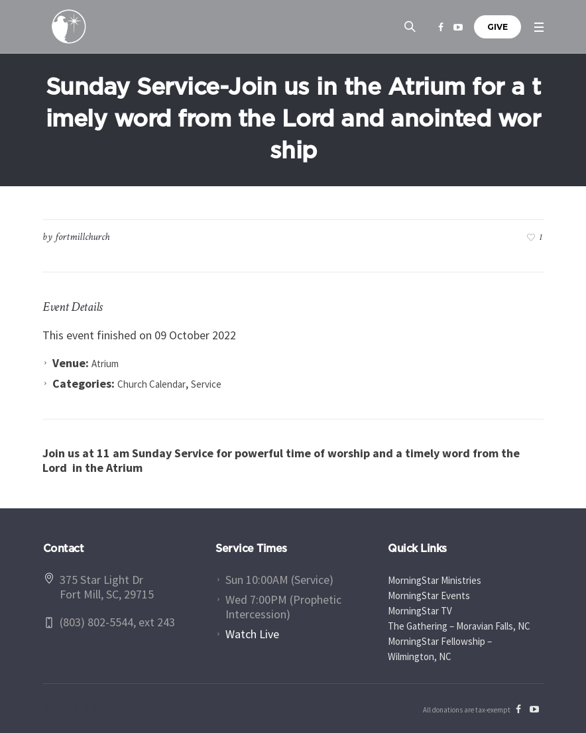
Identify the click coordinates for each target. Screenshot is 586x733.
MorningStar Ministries (434, 580)
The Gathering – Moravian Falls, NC (459, 626)
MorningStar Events (429, 595)
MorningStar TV (420, 610)
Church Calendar (151, 384)
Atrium (105, 363)
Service (206, 384)
